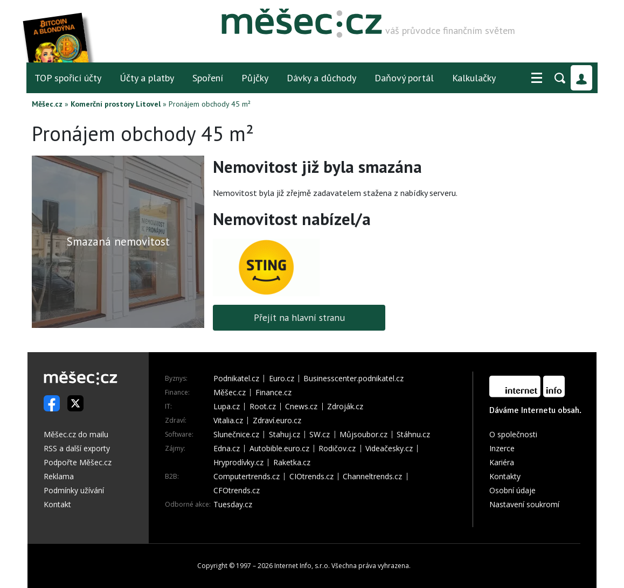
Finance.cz (273, 392)
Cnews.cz (301, 406)
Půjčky (254, 78)
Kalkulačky (474, 78)
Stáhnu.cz (413, 434)
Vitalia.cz (228, 420)
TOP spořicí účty (67, 78)
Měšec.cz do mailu (76, 434)
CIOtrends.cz (311, 476)
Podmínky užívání (74, 490)
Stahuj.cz (284, 434)
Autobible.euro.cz (279, 448)
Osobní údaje (512, 490)
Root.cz (262, 406)
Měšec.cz (47, 104)
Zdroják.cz (345, 406)
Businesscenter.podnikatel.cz (353, 378)
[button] (536, 78)
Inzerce (502, 448)
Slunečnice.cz (236, 434)
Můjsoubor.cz (363, 434)
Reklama (59, 476)
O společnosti (513, 434)
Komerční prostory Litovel (116, 104)
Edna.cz (226, 448)
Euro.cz (281, 378)
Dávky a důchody (321, 78)
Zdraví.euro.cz (277, 420)
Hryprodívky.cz (238, 462)
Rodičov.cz (337, 448)
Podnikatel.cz (236, 378)
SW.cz (319, 434)
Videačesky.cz (389, 448)
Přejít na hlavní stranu (299, 317)
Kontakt (57, 504)
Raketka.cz (291, 462)
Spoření (207, 78)
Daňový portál (404, 78)
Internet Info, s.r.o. (302, 565)
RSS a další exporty (77, 448)
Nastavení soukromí (524, 504)
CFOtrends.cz (236, 490)
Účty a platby (147, 78)
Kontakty (505, 476)
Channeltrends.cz (372, 476)
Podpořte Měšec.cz (78, 462)
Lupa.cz (226, 406)
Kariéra (501, 462)
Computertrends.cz (246, 476)
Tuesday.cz (232, 504)
